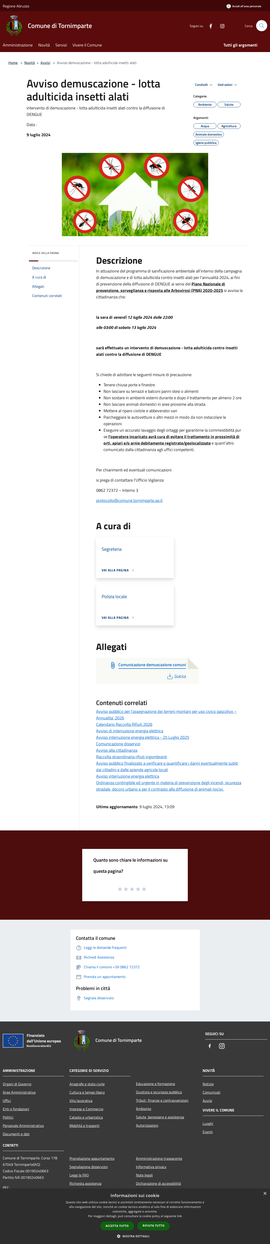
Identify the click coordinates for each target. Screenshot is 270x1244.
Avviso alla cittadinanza (116, 750)
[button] (135, 1236)
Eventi (208, 1132)
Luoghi (208, 1123)
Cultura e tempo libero (87, 1092)
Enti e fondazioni (16, 1109)
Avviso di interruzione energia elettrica (129, 731)
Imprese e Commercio (86, 1109)
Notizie (208, 1084)
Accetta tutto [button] (117, 1226)
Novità (29, 62)
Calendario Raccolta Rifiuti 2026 (124, 724)
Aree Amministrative (19, 1092)
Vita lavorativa (80, 1100)
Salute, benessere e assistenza (160, 1117)
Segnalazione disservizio (88, 1167)
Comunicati (211, 1092)
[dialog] (135, 1216)
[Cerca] (261, 25)
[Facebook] (208, 25)
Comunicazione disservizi (118, 744)
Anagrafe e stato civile (87, 1084)
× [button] (265, 1193)
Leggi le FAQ (79, 1175)
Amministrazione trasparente (159, 1158)
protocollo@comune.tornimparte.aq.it (129, 500)
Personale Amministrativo (23, 1125)
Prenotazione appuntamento (91, 1158)
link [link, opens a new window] (179, 1216)
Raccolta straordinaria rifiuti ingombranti (131, 757)
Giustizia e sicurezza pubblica (159, 1092)
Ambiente (143, 1108)
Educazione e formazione (155, 1083)
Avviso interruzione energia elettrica (127, 776)
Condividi (204, 85)
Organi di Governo (17, 1084)
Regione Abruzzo (16, 6)
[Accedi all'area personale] (243, 6)
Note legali (144, 1175)
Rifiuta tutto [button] (154, 1226)
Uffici (7, 1100)
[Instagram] (220, 25)
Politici (8, 1117)
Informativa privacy (151, 1167)
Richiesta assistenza (85, 1183)
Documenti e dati (16, 1134)
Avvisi (45, 62)
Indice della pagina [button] (45, 253)
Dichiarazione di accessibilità (158, 1183)
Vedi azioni (228, 85)
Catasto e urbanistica (86, 1117)
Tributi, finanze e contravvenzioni (162, 1100)
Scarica (176, 676)
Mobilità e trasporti (84, 1125)
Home (13, 62)
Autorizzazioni (147, 1125)
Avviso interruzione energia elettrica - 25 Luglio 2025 (142, 737)
